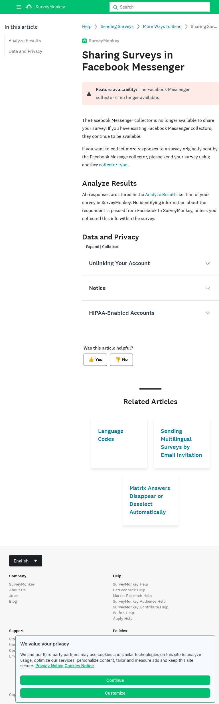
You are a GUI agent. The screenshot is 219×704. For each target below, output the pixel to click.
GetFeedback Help (129, 589)
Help (87, 26)
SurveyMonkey (22, 584)
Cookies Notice (79, 665)
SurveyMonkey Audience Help (139, 601)
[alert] (150, 93)
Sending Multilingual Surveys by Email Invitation (181, 443)
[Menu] (19, 7)
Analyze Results (25, 41)
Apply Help (123, 618)
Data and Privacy (25, 51)
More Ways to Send (162, 26)
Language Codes (110, 435)
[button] (150, 263)
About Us (17, 589)
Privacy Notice (49, 665)
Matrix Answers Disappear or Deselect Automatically (149, 500)
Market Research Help (132, 595)
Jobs (13, 595)
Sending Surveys (117, 26)
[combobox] (25, 560)
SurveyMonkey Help (130, 584)
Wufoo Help (123, 612)
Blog (13, 601)
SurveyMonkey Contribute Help (140, 607)
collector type (113, 165)
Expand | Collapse (102, 246)
